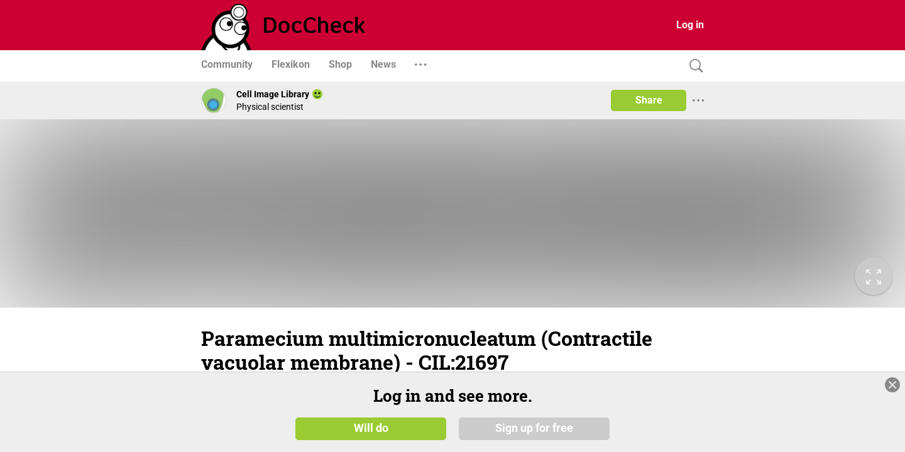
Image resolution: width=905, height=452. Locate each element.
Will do (371, 428)
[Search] (693, 66)
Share (648, 100)
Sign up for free (534, 428)
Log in (690, 25)
